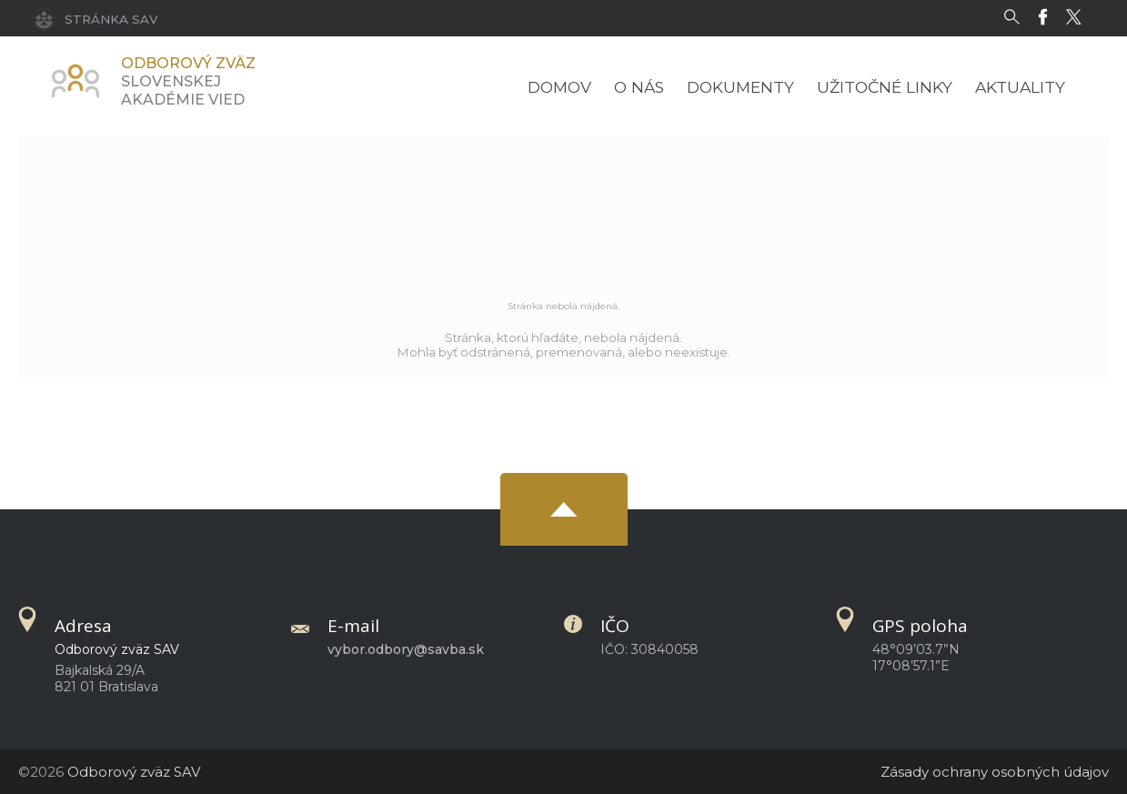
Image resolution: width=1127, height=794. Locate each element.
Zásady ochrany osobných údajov (994, 771)
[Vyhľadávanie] (1016, 17)
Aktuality (1020, 86)
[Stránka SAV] (95, 18)
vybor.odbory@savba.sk (405, 649)
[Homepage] (75, 81)
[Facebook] (1047, 17)
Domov (559, 86)
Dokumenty (740, 86)
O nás (639, 86)
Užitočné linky (884, 86)
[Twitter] (1078, 17)
